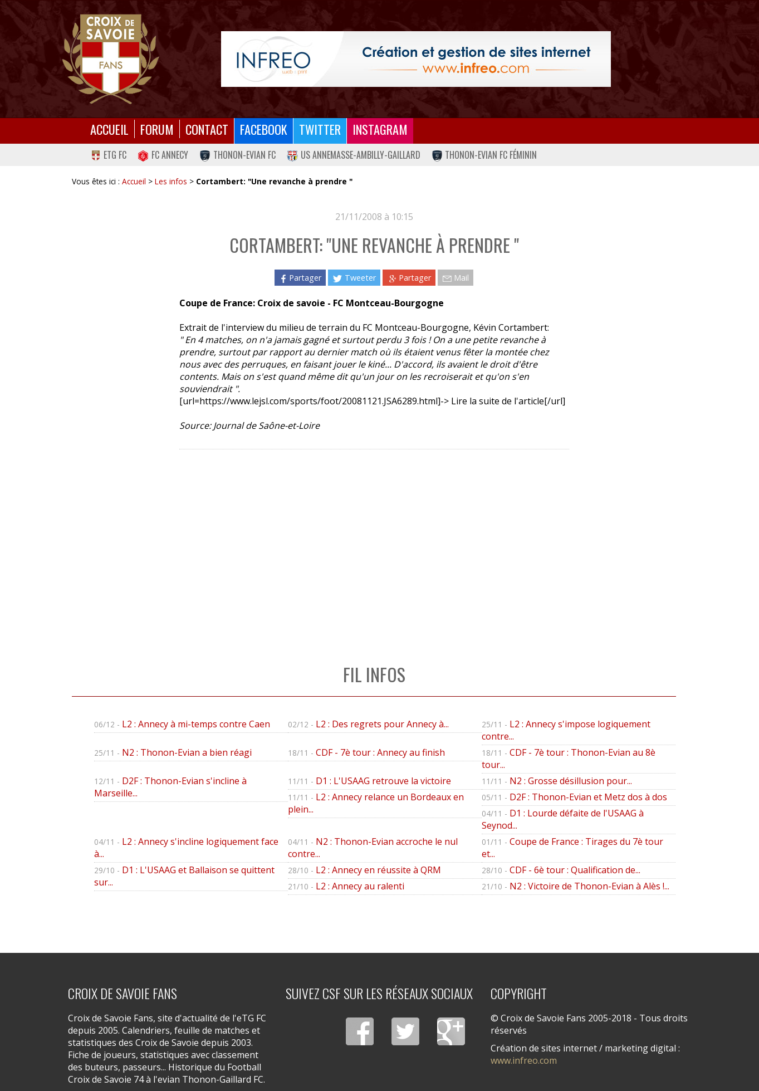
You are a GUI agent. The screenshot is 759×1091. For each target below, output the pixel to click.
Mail (455, 277)
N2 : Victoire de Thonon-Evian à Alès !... (589, 886)
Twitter (320, 129)
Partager (300, 277)
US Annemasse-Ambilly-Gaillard (353, 155)
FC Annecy (163, 155)
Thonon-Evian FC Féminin (484, 155)
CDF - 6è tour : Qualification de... (575, 870)
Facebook (263, 129)
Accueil (109, 129)
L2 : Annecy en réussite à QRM (378, 870)
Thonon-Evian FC (237, 155)
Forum (157, 129)
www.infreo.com (524, 1060)
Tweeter (353, 277)
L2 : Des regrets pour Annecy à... (382, 724)
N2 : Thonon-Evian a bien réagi (187, 752)
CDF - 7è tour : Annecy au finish (380, 752)
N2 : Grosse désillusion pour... (571, 781)
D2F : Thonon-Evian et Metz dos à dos (588, 797)
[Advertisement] (373, 545)
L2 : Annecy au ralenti (360, 886)
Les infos (171, 181)
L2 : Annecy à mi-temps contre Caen (196, 724)
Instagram (380, 129)
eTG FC (108, 155)
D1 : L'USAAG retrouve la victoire (383, 781)
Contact (206, 129)
